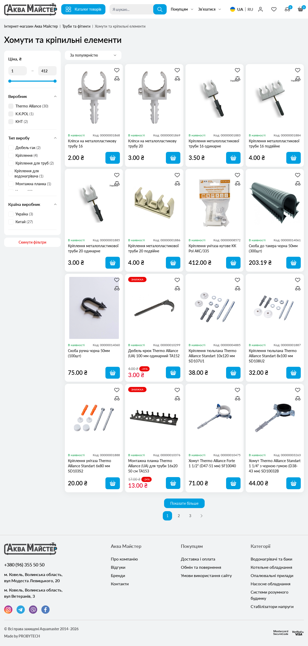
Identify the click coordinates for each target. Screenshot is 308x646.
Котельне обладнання (271, 567)
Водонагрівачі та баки (271, 558)
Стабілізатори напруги (272, 606)
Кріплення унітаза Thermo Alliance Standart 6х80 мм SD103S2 (89, 465)
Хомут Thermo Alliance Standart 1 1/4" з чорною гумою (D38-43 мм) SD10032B (275, 465)
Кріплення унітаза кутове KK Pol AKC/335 (212, 248)
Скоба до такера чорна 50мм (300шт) (273, 248)
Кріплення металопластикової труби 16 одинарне (214, 143)
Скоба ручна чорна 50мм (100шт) (89, 353)
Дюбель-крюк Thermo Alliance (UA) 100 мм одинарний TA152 (154, 353)
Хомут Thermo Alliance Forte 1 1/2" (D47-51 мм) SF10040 (212, 463)
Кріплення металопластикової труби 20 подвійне (153, 248)
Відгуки (118, 567)
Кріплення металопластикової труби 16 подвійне (274, 143)
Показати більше (184, 503)
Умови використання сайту (206, 575)
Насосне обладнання (270, 583)
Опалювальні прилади (272, 575)
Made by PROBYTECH (22, 636)
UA (240, 9)
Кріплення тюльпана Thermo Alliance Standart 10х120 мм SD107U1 (212, 355)
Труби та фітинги (76, 26)
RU (250, 9)
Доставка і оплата (198, 558)
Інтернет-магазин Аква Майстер (31, 26)
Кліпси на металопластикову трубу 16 (92, 143)
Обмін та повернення (201, 567)
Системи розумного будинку (269, 595)
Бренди (118, 575)
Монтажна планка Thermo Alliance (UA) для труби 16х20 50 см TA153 (153, 465)
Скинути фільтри (32, 242)
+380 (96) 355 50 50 (24, 564)
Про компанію (124, 558)
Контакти (120, 583)
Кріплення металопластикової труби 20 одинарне (93, 248)
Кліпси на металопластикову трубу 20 (152, 143)
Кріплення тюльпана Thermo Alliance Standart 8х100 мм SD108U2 (273, 355)
